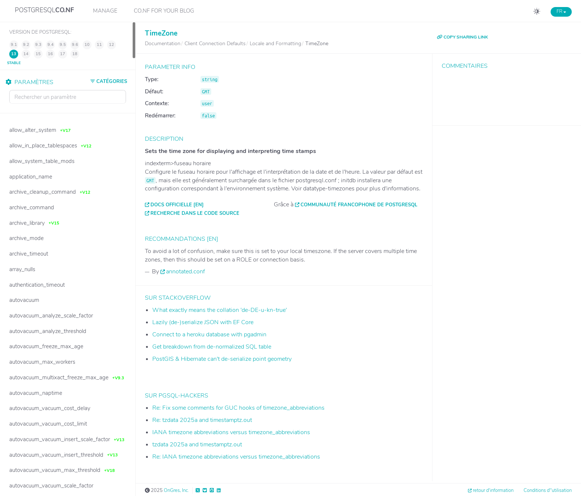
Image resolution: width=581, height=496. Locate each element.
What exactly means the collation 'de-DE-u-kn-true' (219, 310)
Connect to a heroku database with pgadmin (209, 334)
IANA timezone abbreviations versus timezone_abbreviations (231, 432)
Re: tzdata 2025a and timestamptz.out (202, 420)
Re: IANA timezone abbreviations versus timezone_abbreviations (236, 457)
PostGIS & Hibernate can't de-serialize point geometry (222, 359)
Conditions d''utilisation (548, 490)
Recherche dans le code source (194, 213)
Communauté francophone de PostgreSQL (359, 205)
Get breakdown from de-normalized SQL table (211, 347)
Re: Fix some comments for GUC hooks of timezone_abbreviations (238, 408)
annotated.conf (185, 271)
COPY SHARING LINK (462, 37)
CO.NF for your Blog (164, 10)
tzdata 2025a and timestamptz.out (197, 444)
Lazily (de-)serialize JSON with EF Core (202, 322)
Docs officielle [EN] (177, 205)
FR (561, 11)
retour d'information (493, 490)
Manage (105, 10)
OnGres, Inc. (176, 490)
